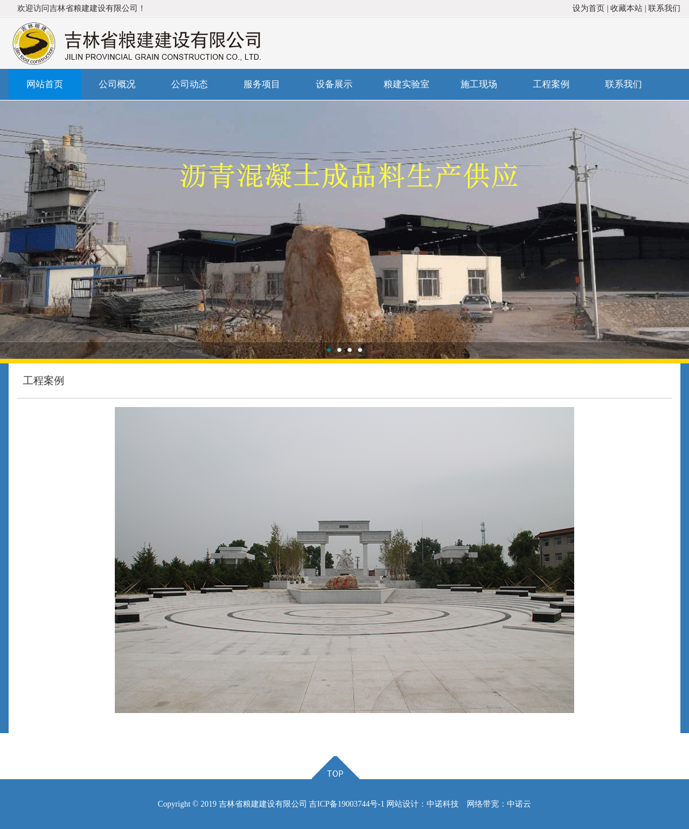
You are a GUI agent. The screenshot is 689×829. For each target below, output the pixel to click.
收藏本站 (626, 8)
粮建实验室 (406, 84)
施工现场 (478, 84)
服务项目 (261, 84)
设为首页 (588, 8)
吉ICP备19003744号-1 (346, 804)
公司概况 (117, 84)
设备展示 (334, 84)
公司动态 (189, 84)
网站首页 (44, 84)
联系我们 (664, 8)
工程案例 (551, 84)
